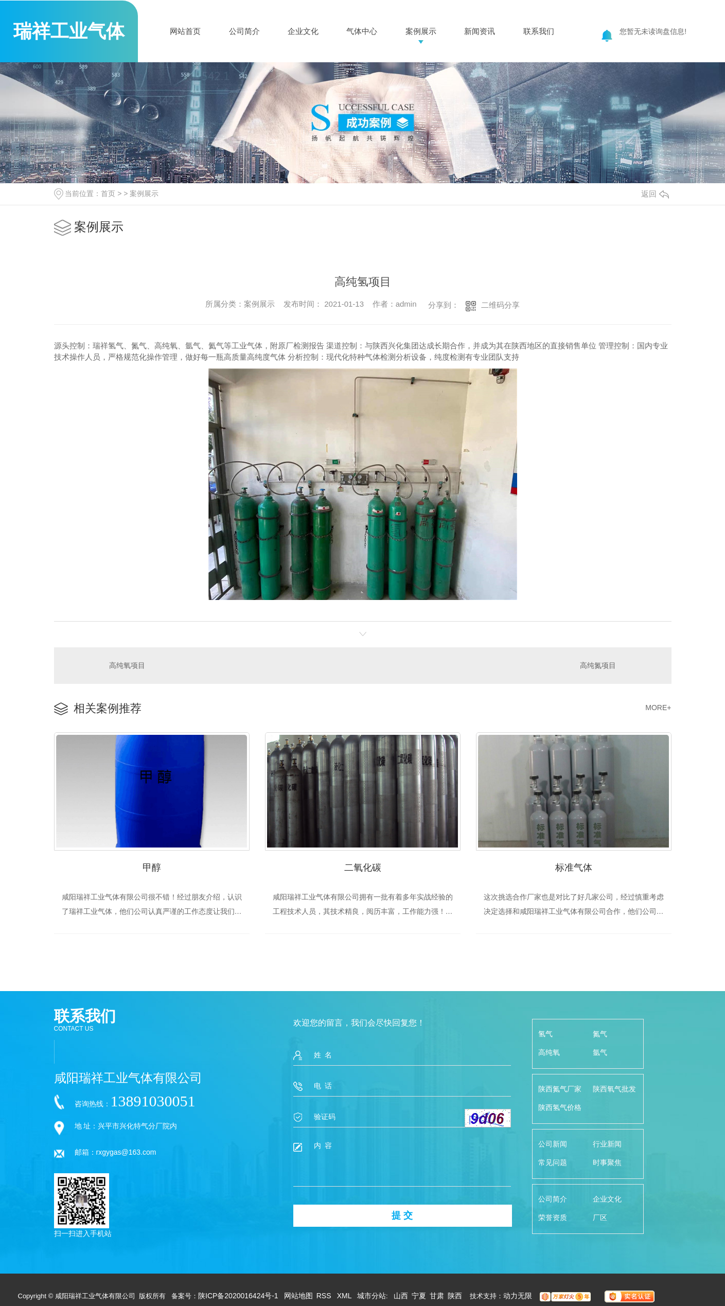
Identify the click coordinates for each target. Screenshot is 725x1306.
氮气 (600, 1034)
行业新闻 (607, 1144)
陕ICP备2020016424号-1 (238, 1296)
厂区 (600, 1217)
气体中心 (361, 31)
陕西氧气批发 (614, 1089)
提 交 (402, 1215)
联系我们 (538, 31)
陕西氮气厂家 (559, 1089)
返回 (655, 193)
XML (345, 1296)
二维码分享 (500, 305)
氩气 (600, 1052)
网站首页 (185, 31)
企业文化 (303, 31)
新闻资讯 (479, 31)
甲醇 (152, 867)
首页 (108, 193)
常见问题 (552, 1162)
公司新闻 (552, 1144)
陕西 (455, 1296)
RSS (324, 1296)
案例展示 (420, 31)
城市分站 (371, 1296)
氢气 (545, 1034)
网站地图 (298, 1296)
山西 (401, 1296)
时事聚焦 (607, 1162)
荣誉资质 (552, 1217)
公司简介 (244, 31)
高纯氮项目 (598, 665)
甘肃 (437, 1296)
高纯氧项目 (127, 665)
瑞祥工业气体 (69, 31)
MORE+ (658, 707)
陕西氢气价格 (559, 1107)
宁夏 (419, 1296)
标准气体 (573, 867)
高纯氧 (549, 1052)
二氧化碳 (362, 867)
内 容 (402, 1163)
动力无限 (517, 1296)
